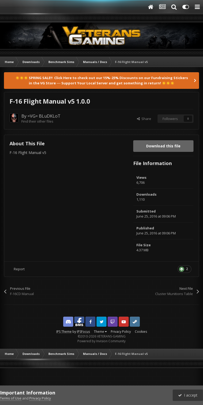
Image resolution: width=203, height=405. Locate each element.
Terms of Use (10, 398)
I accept (187, 395)
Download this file (163, 145)
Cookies (141, 331)
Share (144, 118)
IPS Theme (64, 331)
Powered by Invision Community (101, 341)
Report (19, 269)
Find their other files (37, 121)
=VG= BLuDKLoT (44, 116)
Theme (100, 331)
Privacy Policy (121, 331)
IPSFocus (83, 331)
